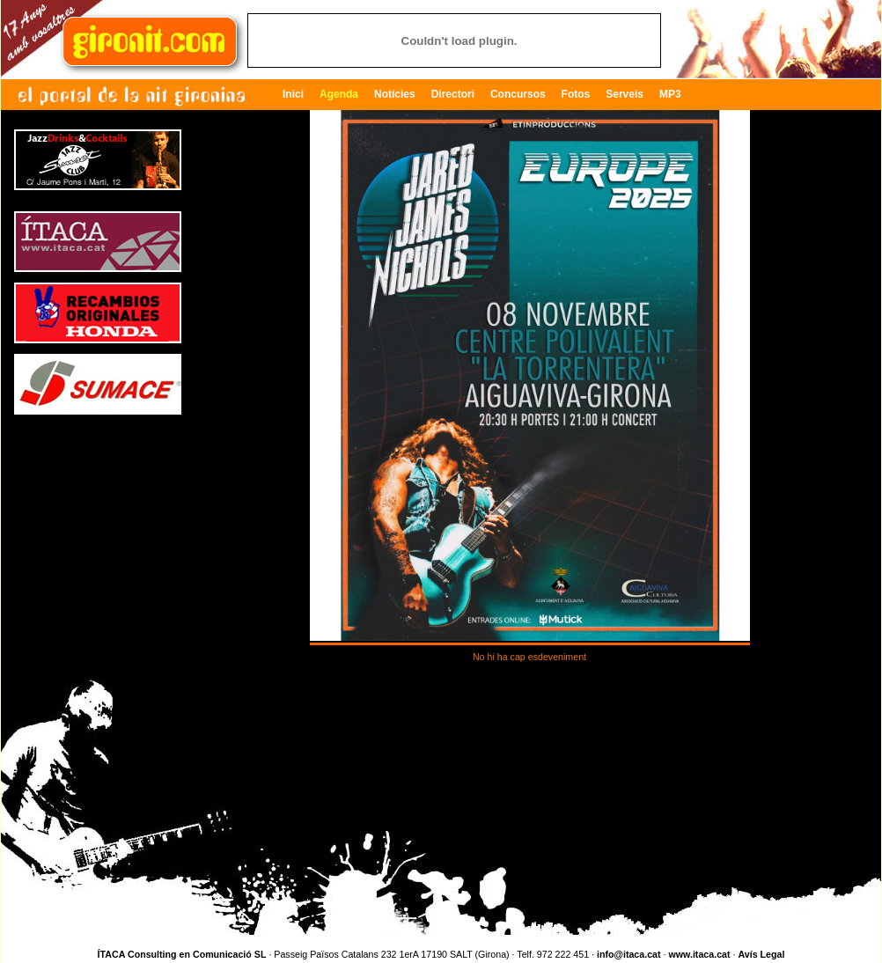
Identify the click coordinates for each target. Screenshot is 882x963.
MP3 (670, 94)
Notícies (394, 94)
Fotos (576, 94)
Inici (293, 94)
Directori (452, 94)
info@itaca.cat (629, 954)
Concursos (518, 94)
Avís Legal (761, 954)
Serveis (624, 94)
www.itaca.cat (699, 954)
